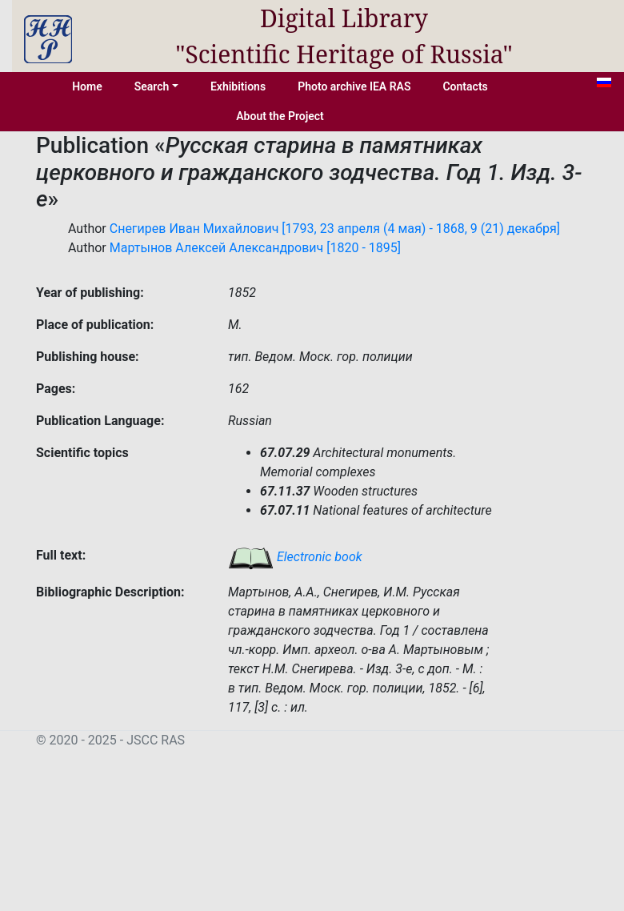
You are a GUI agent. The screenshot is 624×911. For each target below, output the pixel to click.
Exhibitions (238, 86)
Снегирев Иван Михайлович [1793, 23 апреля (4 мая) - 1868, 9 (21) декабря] (335, 228)
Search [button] (152, 86)
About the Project (280, 116)
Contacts (464, 86)
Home (87, 86)
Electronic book (295, 556)
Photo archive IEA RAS (354, 86)
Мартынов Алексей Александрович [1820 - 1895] (255, 247)
